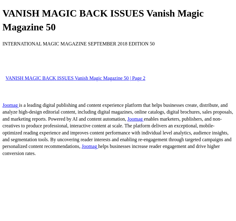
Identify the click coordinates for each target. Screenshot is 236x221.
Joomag (10, 105)
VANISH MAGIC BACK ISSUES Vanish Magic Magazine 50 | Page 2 (75, 78)
